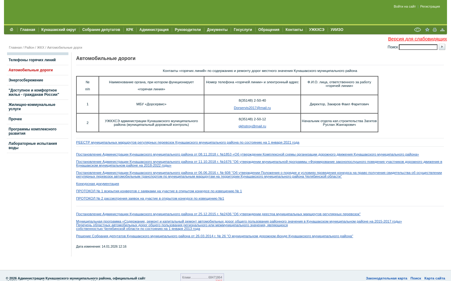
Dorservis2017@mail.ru (252, 108)
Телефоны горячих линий (32, 60)
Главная (27, 30)
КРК (129, 30)
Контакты (294, 30)
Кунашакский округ (58, 30)
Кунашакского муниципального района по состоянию (219, 142)
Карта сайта (434, 278)
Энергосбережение (26, 80)
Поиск (416, 278)
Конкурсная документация (97, 183)
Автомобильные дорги (64, 47)
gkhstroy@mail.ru (252, 126)
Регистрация (430, 6)
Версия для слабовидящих (417, 38)
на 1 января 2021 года (281, 142)
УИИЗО (337, 30)
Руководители (188, 30)
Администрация (153, 30)
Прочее (15, 119)
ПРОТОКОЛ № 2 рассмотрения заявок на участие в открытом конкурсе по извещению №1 (150, 198)
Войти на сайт (405, 6)
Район (29, 47)
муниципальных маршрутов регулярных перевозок (133, 142)
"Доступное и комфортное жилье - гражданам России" (34, 92)
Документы (217, 30)
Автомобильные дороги (31, 70)
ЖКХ (40, 47)
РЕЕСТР (83, 142)
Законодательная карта (386, 278)
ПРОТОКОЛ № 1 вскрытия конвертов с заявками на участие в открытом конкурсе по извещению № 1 (159, 191)
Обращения (268, 30)
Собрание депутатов (101, 30)
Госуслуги (243, 30)
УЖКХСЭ (316, 30)
